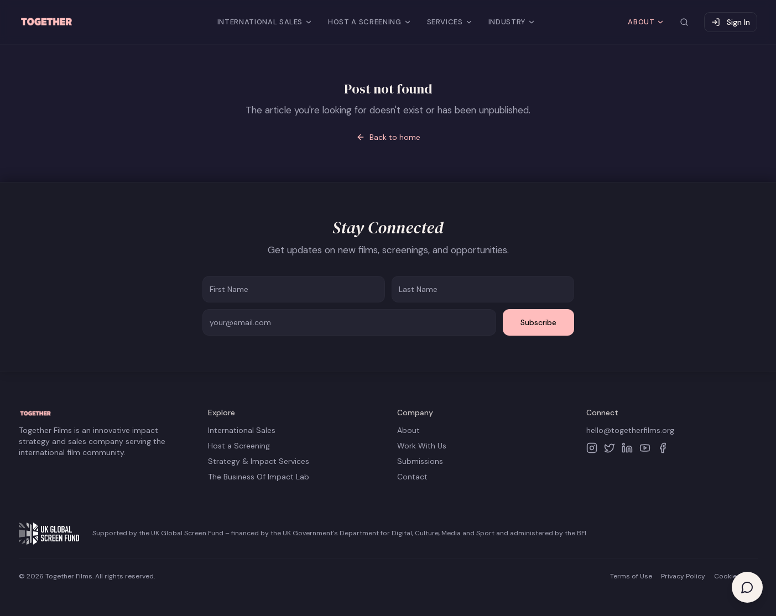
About (408, 430)
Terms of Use (631, 576)
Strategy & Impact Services (258, 461)
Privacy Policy (683, 576)
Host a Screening (239, 446)
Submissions (420, 461)
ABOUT (646, 22)
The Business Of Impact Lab (258, 477)
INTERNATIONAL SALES (265, 22)
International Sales (241, 430)
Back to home (388, 137)
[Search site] (684, 22)
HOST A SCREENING (369, 22)
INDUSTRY (511, 22)
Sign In (730, 22)
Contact (412, 477)
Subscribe (538, 322)
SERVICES (450, 22)
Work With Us (421, 446)
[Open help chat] (747, 587)
